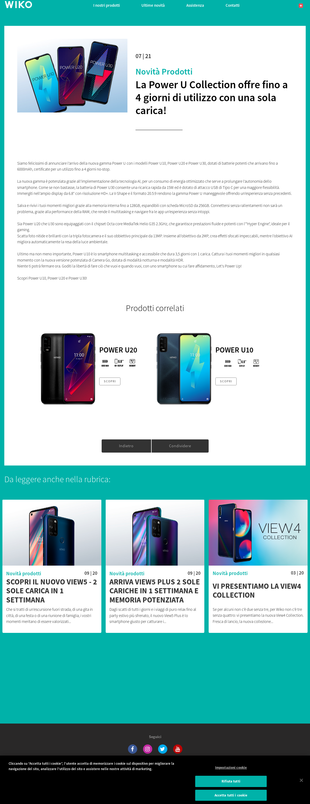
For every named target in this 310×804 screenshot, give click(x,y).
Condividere (180, 445)
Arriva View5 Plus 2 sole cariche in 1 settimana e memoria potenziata (154, 591)
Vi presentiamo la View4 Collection (257, 591)
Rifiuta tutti (231, 784)
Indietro (126, 445)
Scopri (110, 381)
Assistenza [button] (195, 5)
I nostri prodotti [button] (106, 5)
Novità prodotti (164, 71)
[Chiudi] (301, 784)
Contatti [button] (233, 5)
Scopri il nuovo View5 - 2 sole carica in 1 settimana (51, 591)
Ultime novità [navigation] (153, 5)
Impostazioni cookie (231, 771)
